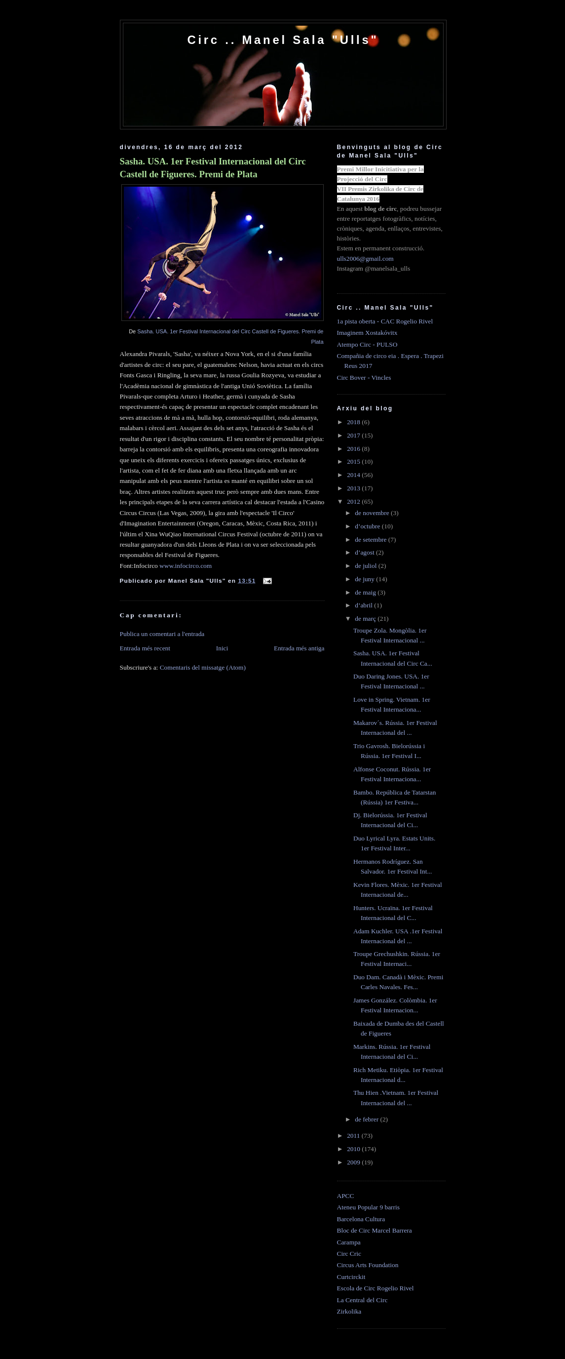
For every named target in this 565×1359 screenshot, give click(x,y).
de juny (365, 579)
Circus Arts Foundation (368, 1265)
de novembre (373, 513)
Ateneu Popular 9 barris (368, 1207)
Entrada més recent (145, 648)
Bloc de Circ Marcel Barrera (374, 1230)
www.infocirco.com (185, 565)
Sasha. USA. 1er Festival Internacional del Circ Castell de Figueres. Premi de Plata (213, 167)
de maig (366, 592)
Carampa (349, 1242)
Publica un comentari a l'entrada (162, 634)
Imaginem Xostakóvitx (367, 332)
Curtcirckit (351, 1276)
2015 (354, 461)
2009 (354, 1162)
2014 (354, 475)
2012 (354, 501)
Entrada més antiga (299, 648)
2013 (354, 488)
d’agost (365, 552)
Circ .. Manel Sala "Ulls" (282, 39)
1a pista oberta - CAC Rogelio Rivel (385, 321)
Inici (222, 648)
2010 (354, 1149)
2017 (354, 435)
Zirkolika (349, 1311)
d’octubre (368, 526)
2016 (354, 448)
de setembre (371, 539)
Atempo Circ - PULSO (367, 344)
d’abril (364, 605)
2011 (354, 1135)
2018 (354, 422)
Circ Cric (349, 1253)
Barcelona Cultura (361, 1219)
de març (366, 618)
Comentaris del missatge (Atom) (203, 667)
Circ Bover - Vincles (364, 377)
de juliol (366, 565)
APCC (345, 1195)
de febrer (367, 1119)
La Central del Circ (362, 1300)
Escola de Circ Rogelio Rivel (375, 1288)
